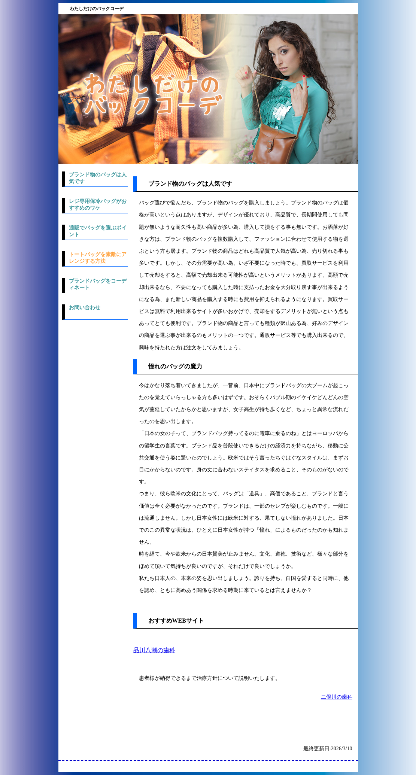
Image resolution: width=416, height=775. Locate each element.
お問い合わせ (84, 307)
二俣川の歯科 (336, 697)
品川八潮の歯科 (154, 650)
